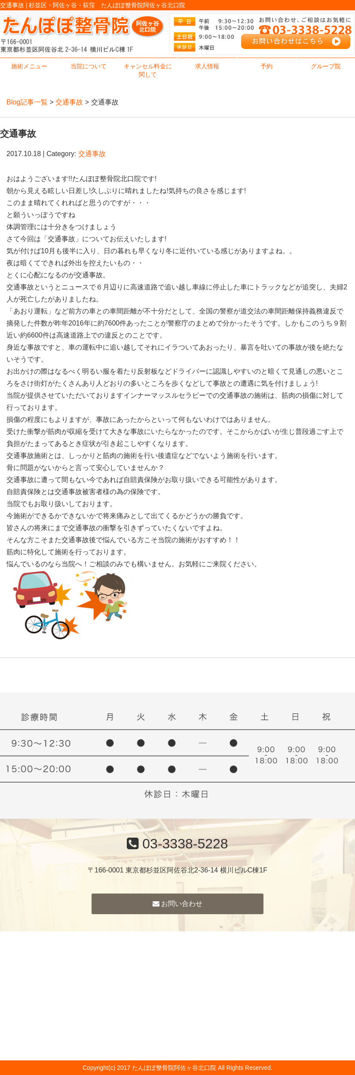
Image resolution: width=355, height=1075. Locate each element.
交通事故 (69, 102)
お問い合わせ (177, 903)
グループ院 (326, 66)
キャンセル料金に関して (148, 70)
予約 (266, 66)
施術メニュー (29, 66)
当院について (88, 66)
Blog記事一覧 (27, 102)
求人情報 (207, 66)
